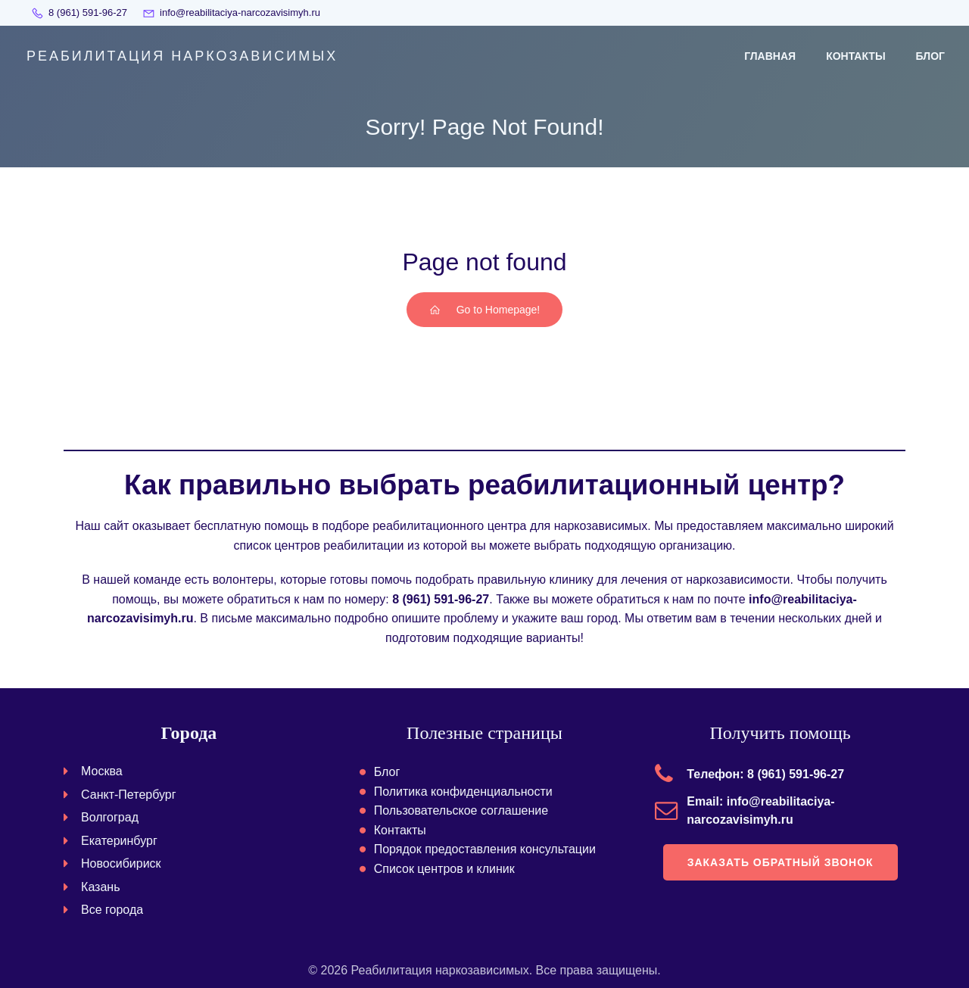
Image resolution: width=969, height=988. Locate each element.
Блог (930, 56)
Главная (770, 56)
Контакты (855, 56)
